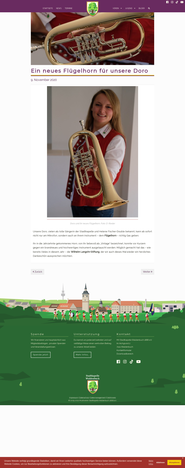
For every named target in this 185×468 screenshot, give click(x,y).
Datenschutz (84, 398)
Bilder (142, 8)
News (58, 8)
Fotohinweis (111, 398)
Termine (68, 8)
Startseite (48, 8)
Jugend (128, 8)
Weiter (147, 271)
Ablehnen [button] (160, 462)
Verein (116, 8)
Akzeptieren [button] (174, 462)
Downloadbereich (125, 354)
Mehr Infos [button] (151, 462)
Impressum (73, 398)
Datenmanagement (97, 398)
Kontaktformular (124, 350)
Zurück (37, 271)
